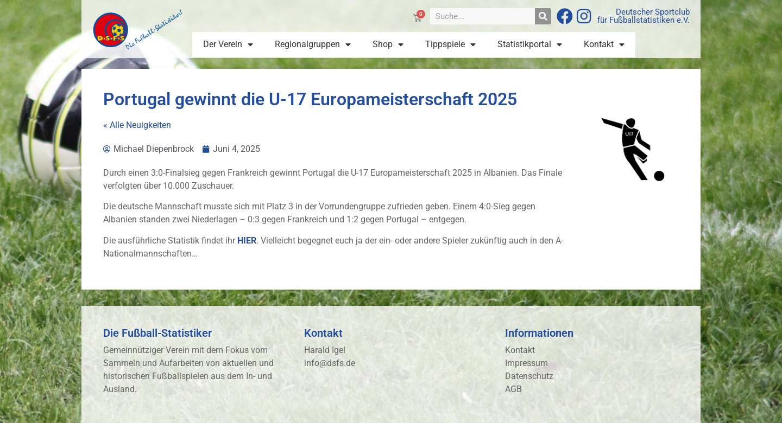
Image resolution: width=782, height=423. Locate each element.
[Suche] (543, 16)
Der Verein (228, 44)
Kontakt (604, 44)
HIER (246, 240)
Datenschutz (529, 376)
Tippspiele (450, 44)
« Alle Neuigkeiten (137, 125)
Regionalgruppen (313, 44)
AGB (513, 389)
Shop (388, 44)
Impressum (526, 363)
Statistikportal (529, 44)
